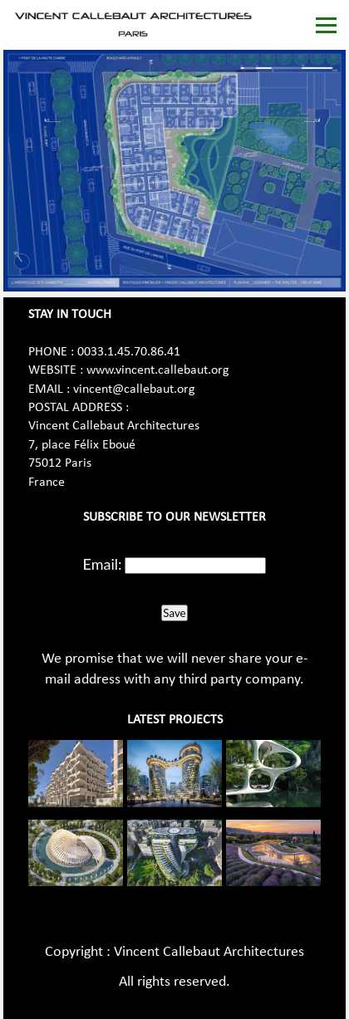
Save (174, 613)
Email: (102, 564)
